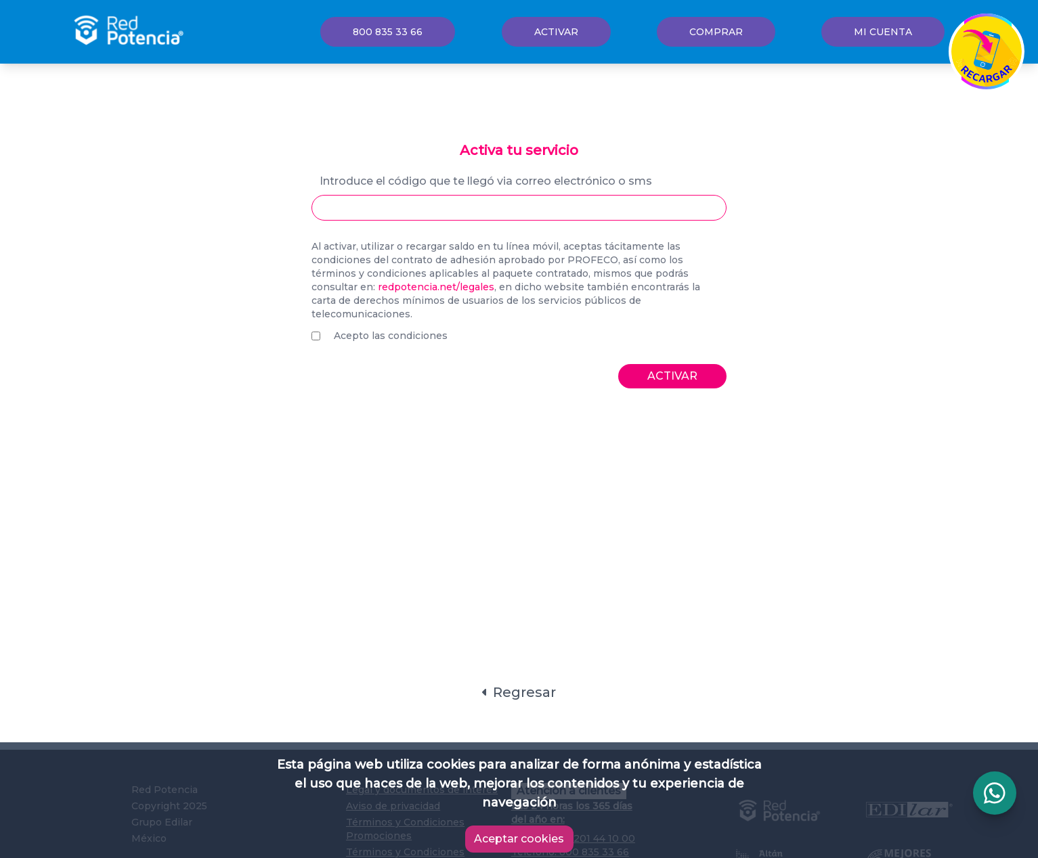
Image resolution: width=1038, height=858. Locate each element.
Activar (556, 32)
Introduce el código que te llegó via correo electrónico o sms (486, 181)
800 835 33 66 (388, 32)
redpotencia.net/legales (436, 287)
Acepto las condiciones (391, 336)
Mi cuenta (883, 32)
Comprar (716, 32)
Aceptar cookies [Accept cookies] (519, 838)
